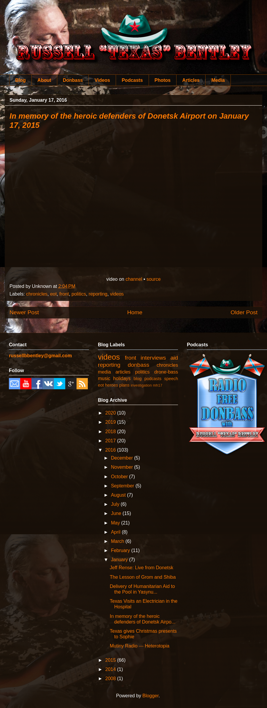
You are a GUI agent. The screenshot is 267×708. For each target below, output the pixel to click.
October (120, 476)
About (44, 80)
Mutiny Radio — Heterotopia (139, 645)
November (122, 467)
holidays (122, 378)
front (64, 293)
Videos (102, 80)
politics (78, 293)
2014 (111, 669)
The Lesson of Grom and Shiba (143, 577)
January (120, 559)
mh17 (157, 385)
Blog (20, 80)
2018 (111, 431)
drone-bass (166, 371)
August (119, 494)
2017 (111, 440)
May (116, 522)
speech (171, 378)
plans (124, 385)
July (116, 504)
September (123, 485)
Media (218, 80)
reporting (98, 293)
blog (138, 378)
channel (133, 279)
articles (123, 371)
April (116, 532)
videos (117, 293)
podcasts (153, 378)
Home (134, 312)
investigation (141, 385)
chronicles (36, 293)
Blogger (150, 695)
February (121, 550)
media (104, 371)
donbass (139, 365)
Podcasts (132, 80)
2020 (111, 412)
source (154, 279)
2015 (111, 660)
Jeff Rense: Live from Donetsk (141, 567)
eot (53, 293)
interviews (153, 358)
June (117, 513)
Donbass (73, 80)
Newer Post (24, 312)
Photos (163, 80)
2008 (111, 678)
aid (174, 358)
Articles (191, 80)
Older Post (244, 312)
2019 (111, 422)
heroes (111, 385)
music (104, 378)
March (118, 541)
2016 (111, 449)
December (122, 457)
